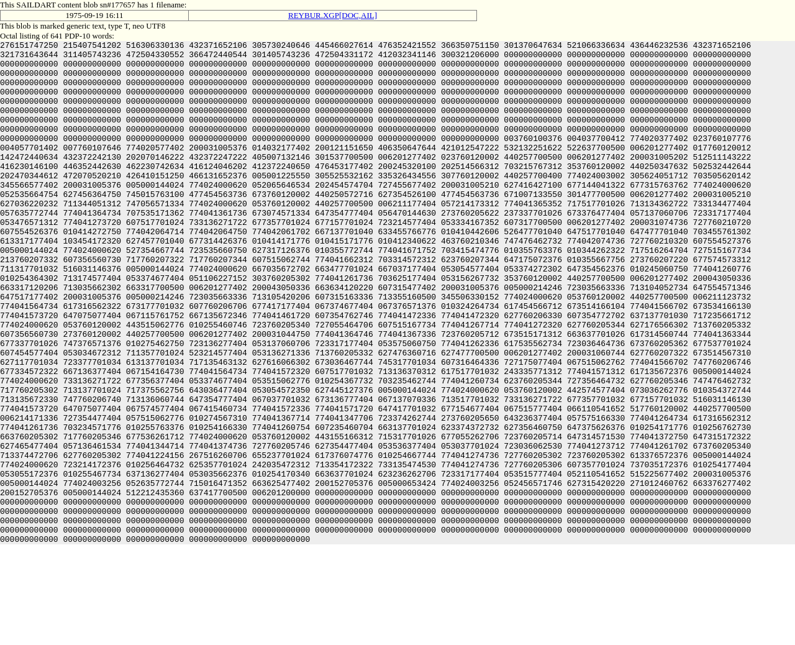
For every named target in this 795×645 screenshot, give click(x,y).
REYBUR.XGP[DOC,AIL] (332, 15)
